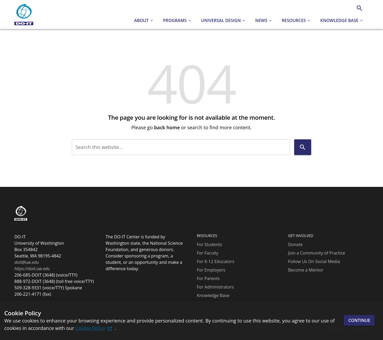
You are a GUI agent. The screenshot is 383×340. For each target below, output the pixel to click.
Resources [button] (294, 20)
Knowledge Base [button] (339, 20)
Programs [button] (175, 20)
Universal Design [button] (221, 20)
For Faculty (207, 253)
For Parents (208, 278)
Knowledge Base (213, 295)
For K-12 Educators (215, 261)
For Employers (211, 270)
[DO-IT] (23, 14)
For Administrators (215, 287)
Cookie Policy (90, 328)
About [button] (141, 20)
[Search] (359, 8)
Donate (295, 244)
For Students (209, 244)
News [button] (261, 20)
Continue (359, 320)
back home (167, 127)
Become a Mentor (305, 270)
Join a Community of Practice (316, 253)
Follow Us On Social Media (314, 261)
